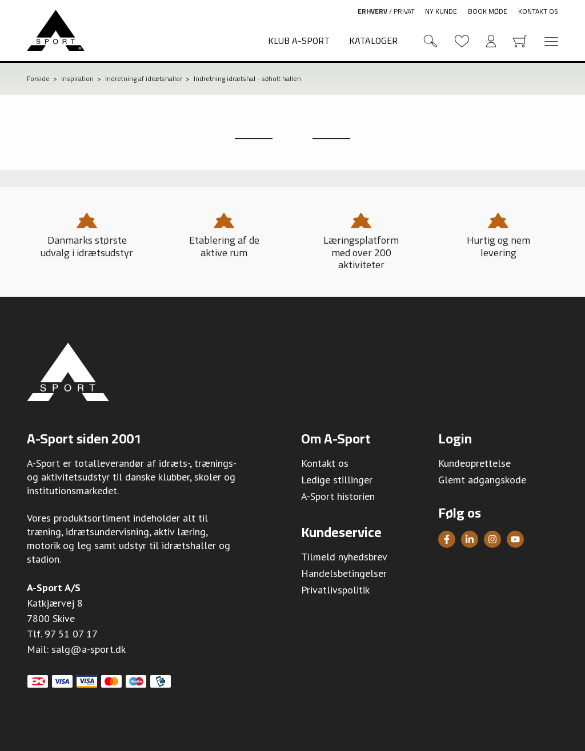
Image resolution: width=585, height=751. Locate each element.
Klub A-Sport (299, 40)
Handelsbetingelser (344, 573)
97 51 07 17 (71, 633)
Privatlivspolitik (335, 589)
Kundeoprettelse (474, 463)
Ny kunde (441, 11)
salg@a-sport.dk (88, 649)
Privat (404, 11)
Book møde (487, 11)
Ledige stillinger (336, 479)
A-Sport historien (338, 496)
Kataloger (373, 40)
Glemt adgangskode (482, 479)
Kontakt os (538, 11)
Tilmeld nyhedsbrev (344, 556)
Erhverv (372, 11)
